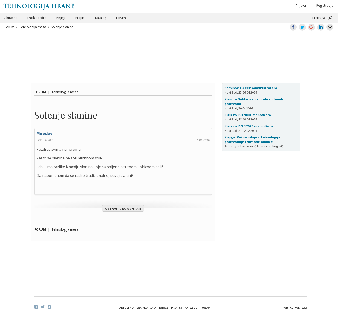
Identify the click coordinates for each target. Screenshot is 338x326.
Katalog (100, 17)
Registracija (324, 5)
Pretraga (318, 17)
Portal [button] (287, 307)
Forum (121, 17)
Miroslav (44, 133)
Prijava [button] (301, 5)
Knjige (60, 17)
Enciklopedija (37, 17)
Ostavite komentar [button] (123, 208)
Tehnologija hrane (38, 6)
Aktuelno (11, 17)
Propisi (80, 17)
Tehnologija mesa (32, 27)
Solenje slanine (62, 27)
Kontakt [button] (300, 307)
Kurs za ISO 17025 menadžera (249, 126)
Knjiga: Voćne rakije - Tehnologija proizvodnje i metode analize (252, 139)
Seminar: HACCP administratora (251, 88)
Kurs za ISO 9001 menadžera (248, 115)
